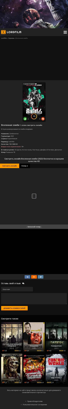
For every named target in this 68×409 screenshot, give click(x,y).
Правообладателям (34, 401)
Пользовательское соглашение (35, 404)
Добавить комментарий (14, 308)
